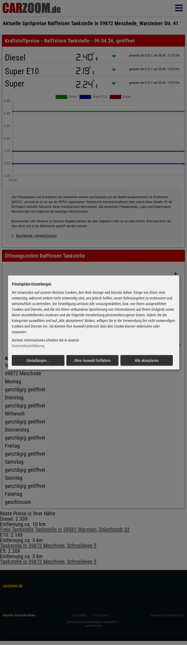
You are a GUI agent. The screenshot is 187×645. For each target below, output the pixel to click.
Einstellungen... (38, 360)
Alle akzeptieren (147, 360)
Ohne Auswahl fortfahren (92, 360)
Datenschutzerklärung (28, 346)
